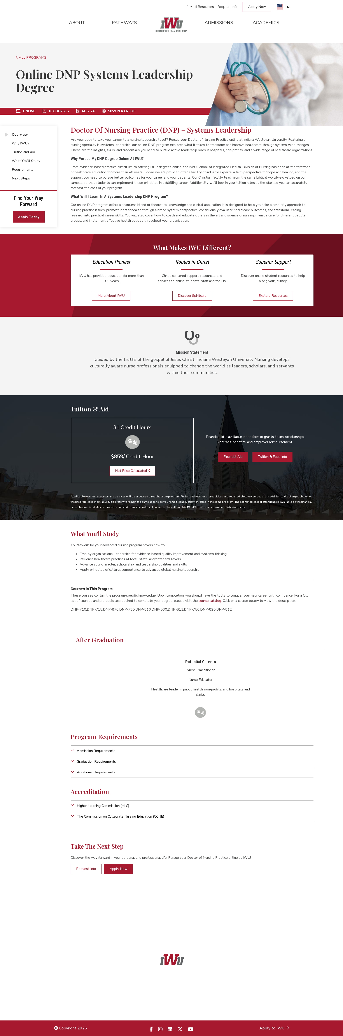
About (77, 22)
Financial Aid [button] (233, 456)
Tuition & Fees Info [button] (272, 456)
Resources (205, 6)
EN (283, 7)
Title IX (60, 988)
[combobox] (283, 6)
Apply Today (28, 216)
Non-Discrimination (70, 998)
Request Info (227, 6)
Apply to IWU (274, 1028)
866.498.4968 (177, 998)
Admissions (219, 22)
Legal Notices (66, 979)
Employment (65, 1008)
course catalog (210, 600)
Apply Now (257, 6)
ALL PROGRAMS (31, 57)
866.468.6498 (181, 988)
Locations (280, 988)
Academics (266, 22)
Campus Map (277, 998)
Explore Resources (273, 295)
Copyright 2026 (70, 1028)
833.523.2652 (182, 1008)
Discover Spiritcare (192, 295)
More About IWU (111, 295)
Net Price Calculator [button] (132, 470)
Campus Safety (275, 1008)
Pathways (124, 22)
